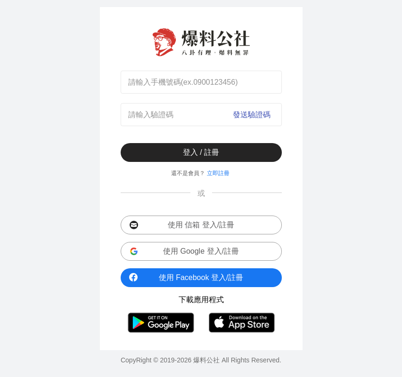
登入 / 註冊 (201, 152)
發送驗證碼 (252, 115)
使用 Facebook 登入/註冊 (186, 277)
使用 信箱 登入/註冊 (182, 225)
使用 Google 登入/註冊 (184, 251)
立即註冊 (218, 173)
